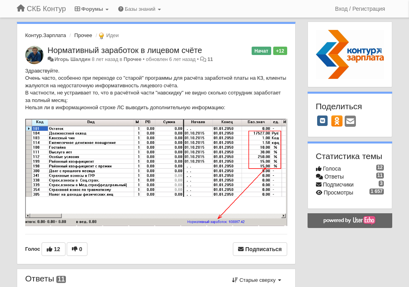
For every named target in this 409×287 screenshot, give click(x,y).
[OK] (337, 121)
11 (210, 59)
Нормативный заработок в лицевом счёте (125, 50)
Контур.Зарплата (45, 35)
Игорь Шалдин (72, 59)
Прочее (83, 35)
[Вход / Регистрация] (360, 9)
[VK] (322, 121)
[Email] (350, 122)
